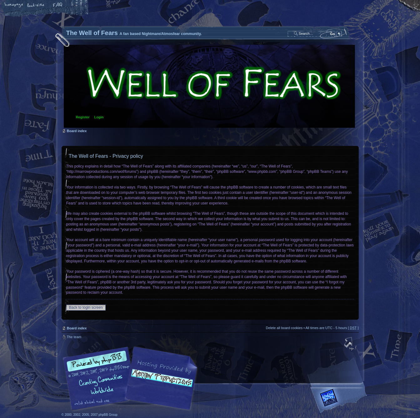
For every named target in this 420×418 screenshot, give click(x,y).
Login (99, 117)
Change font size (36, 5)
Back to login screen (86, 307)
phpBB (132, 378)
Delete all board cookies (284, 328)
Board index (209, 86)
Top (351, 344)
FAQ (58, 5)
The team (74, 337)
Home (14, 5)
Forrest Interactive (340, 400)
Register (83, 117)
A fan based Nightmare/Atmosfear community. (160, 382)
